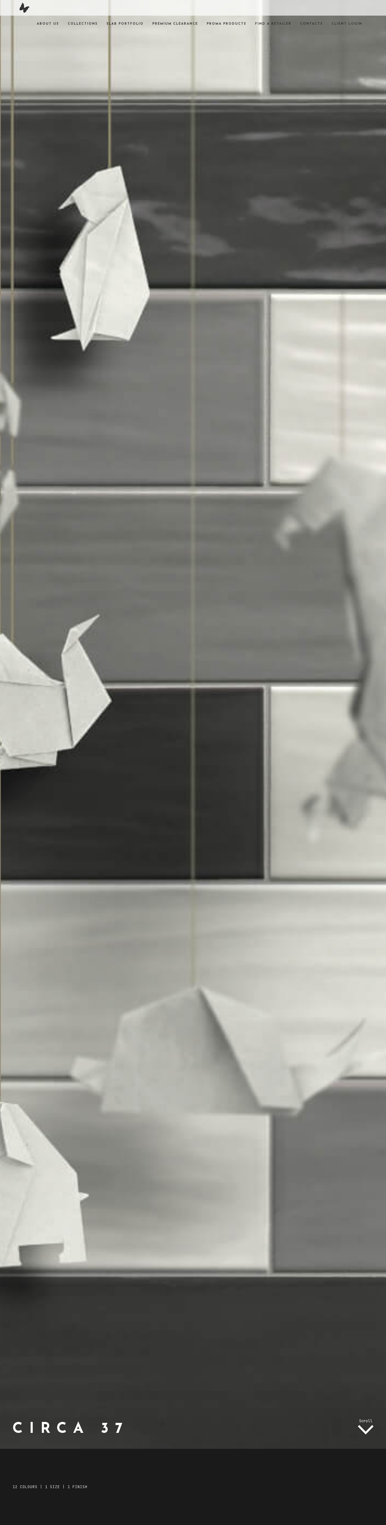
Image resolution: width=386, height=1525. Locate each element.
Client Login (347, 24)
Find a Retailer (273, 24)
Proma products (226, 24)
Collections (83, 24)
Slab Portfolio (125, 24)
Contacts (311, 24)
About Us (48, 24)
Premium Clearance (175, 24)
